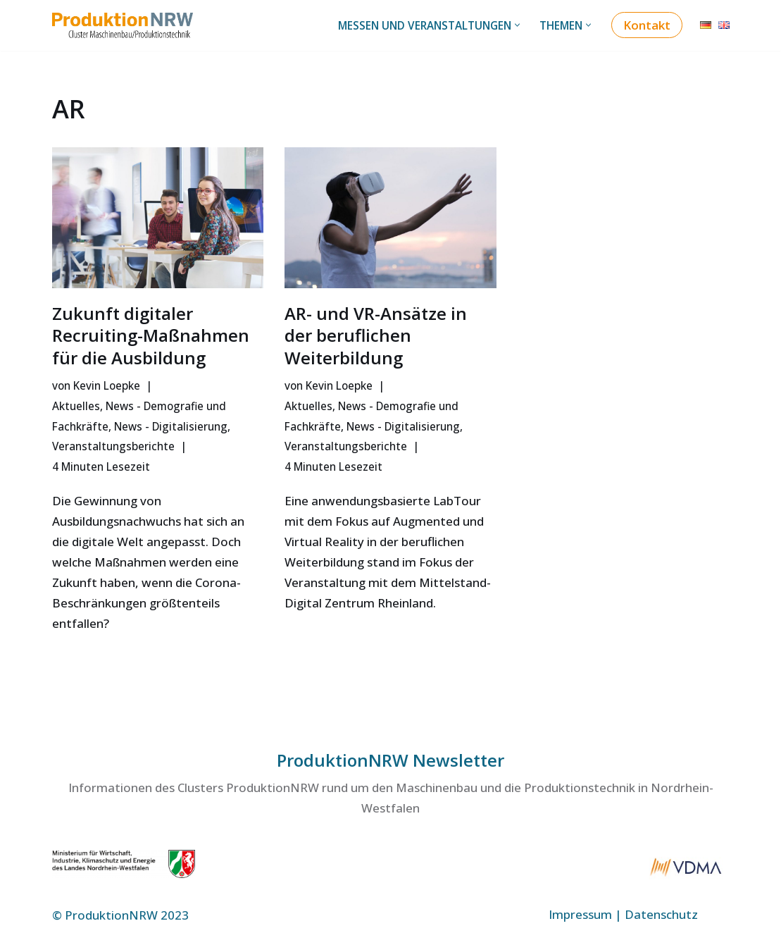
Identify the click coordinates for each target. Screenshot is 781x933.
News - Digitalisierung (170, 426)
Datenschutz (661, 914)
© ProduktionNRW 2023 (120, 915)
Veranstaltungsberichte (113, 446)
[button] (517, 25)
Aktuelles (76, 406)
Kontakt (646, 25)
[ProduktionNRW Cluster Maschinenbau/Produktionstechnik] (126, 25)
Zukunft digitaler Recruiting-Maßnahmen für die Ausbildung (150, 335)
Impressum (580, 914)
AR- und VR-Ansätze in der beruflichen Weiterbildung (376, 335)
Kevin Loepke (106, 385)
